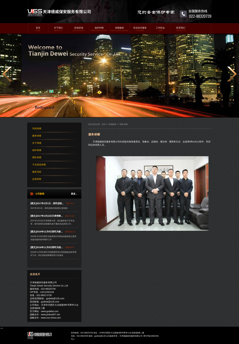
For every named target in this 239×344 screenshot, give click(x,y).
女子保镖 (36, 143)
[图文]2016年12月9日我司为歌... (46, 231)
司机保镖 (36, 128)
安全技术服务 (140, 29)
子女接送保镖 (39, 164)
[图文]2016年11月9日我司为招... (46, 247)
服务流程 (36, 171)
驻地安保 (79, 29)
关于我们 (58, 29)
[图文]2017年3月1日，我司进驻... (47, 203)
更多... (74, 193)
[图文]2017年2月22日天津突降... (46, 216)
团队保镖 (36, 157)
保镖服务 (119, 29)
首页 (38, 29)
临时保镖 (36, 150)
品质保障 (36, 179)
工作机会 (160, 29)
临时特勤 (99, 29)
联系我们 (181, 29)
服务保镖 (36, 135)
